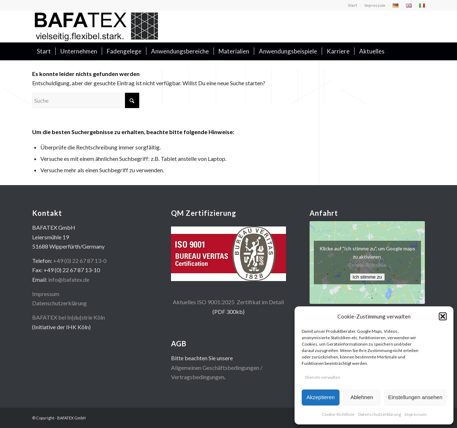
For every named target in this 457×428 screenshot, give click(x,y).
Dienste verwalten (322, 377)
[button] (442, 316)
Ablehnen (362, 397)
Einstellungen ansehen (415, 397)
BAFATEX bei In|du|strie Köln (68, 317)
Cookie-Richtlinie (338, 414)
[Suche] (420, 51)
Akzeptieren (320, 397)
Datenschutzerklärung (379, 414)
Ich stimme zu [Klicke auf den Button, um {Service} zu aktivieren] (367, 277)
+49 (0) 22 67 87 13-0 (79, 260)
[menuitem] (353, 5)
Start (352, 5)
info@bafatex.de (68, 279)
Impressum (416, 414)
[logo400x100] (96, 26)
